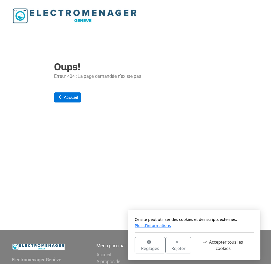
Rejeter (120, 245)
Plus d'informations (94, 225)
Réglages (91, 245)
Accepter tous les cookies (164, 245)
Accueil (67, 97)
